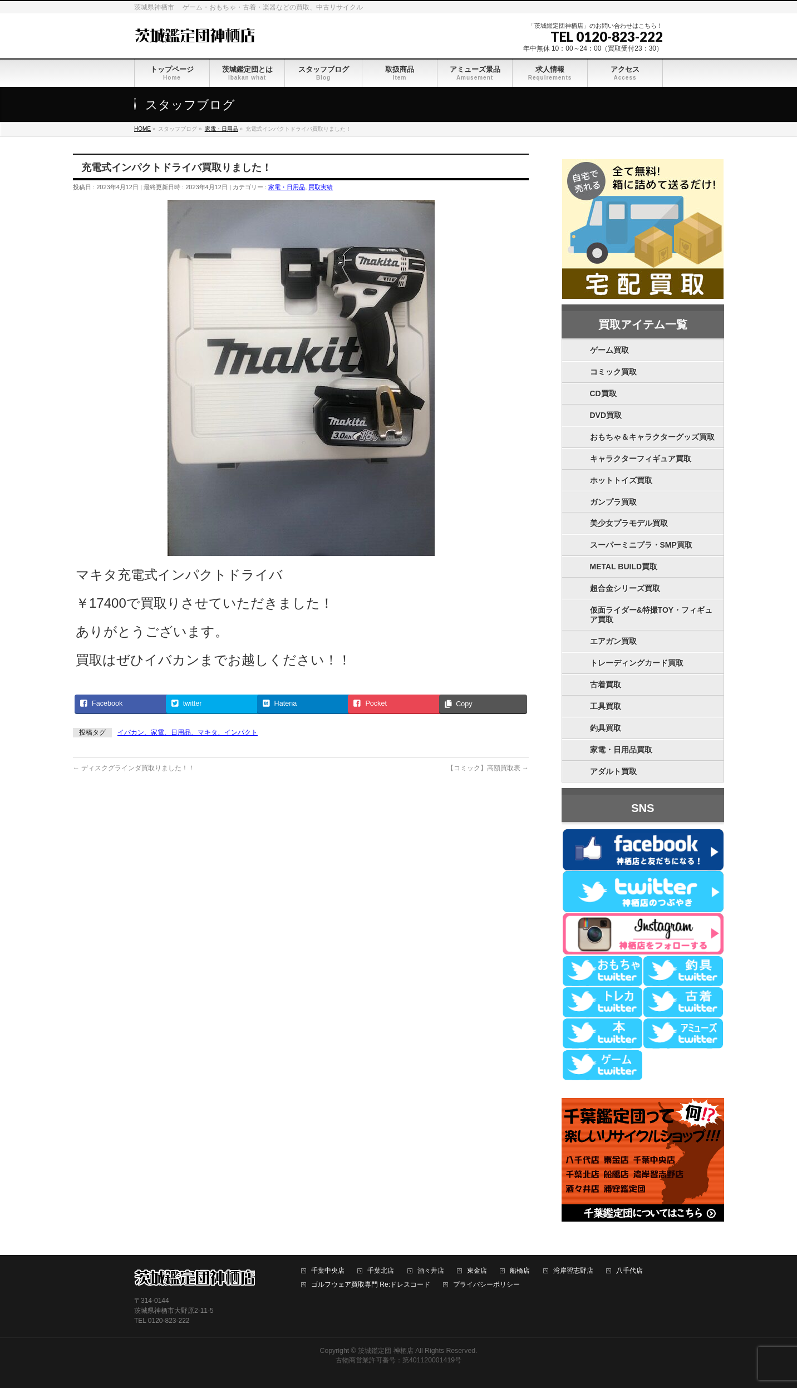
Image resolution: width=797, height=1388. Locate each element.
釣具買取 (605, 727)
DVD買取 (606, 415)
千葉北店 (380, 1270)
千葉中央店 (328, 1270)
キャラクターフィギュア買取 (640, 458)
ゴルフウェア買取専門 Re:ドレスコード (370, 1284)
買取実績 (320, 187)
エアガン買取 (613, 641)
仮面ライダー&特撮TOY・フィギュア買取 (651, 615)
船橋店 (520, 1270)
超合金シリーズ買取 (625, 588)
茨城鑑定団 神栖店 (385, 1351)
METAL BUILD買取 (624, 566)
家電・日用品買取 (621, 749)
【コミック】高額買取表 (488, 768)
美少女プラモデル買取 (629, 523)
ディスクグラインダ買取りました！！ (134, 768)
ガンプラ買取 (613, 502)
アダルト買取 (613, 771)
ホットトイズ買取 (621, 480)
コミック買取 (613, 371)
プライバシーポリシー (486, 1284)
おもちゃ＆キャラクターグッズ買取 (652, 436)
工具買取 (605, 706)
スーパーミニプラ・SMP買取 (641, 544)
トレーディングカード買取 (636, 662)
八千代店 (629, 1270)
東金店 (477, 1270)
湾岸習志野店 (573, 1270)
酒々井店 (430, 1270)
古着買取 (605, 684)
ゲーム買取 (609, 350)
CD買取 (603, 393)
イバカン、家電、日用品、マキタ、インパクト (187, 732)
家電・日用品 (286, 187)
